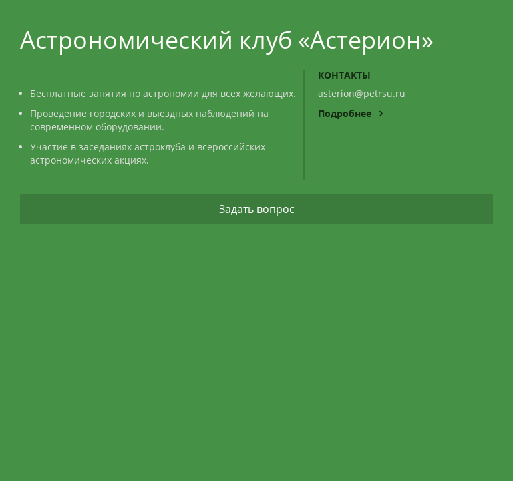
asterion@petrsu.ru (361, 93)
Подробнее (350, 113)
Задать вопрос (257, 209)
